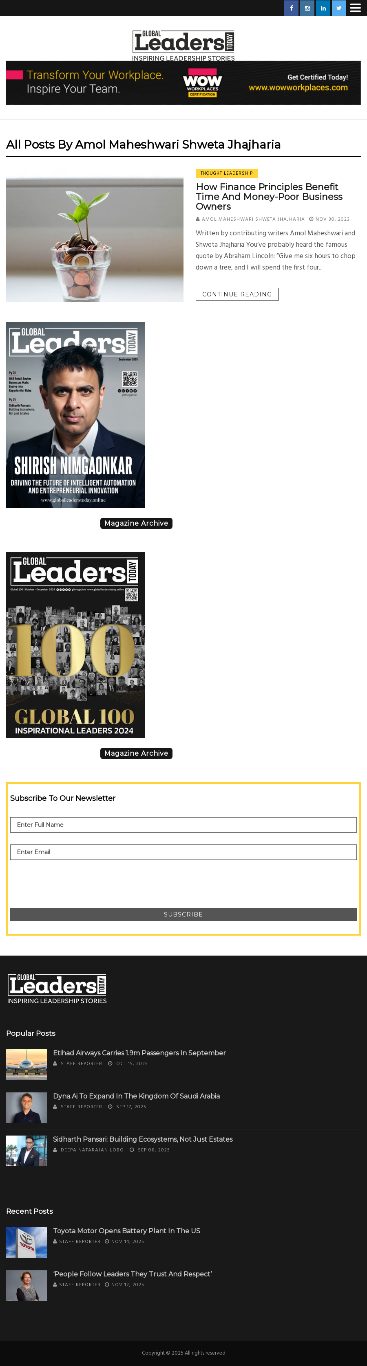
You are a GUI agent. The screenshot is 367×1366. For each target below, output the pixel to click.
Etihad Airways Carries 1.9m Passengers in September (139, 1053)
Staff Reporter (81, 1064)
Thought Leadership (227, 173)
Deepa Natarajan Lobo (92, 1150)
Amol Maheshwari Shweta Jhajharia (253, 219)
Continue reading (237, 294)
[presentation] (72, 880)
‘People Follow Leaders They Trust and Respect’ (132, 1274)
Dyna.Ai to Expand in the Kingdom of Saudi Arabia (136, 1096)
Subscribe (183, 914)
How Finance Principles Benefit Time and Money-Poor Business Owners (269, 197)
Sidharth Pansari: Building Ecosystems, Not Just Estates (142, 1139)
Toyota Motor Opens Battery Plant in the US (126, 1231)
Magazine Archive (136, 523)
